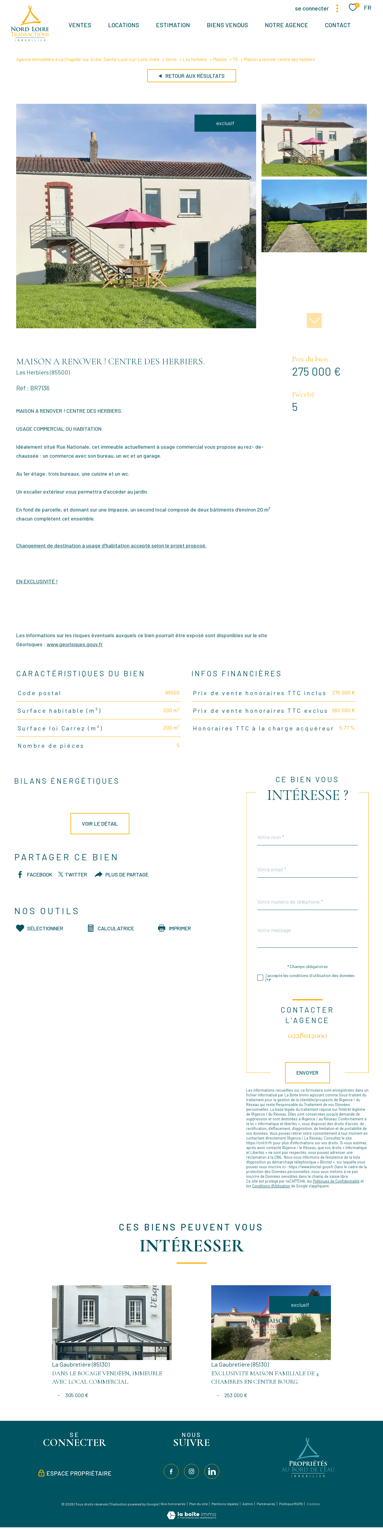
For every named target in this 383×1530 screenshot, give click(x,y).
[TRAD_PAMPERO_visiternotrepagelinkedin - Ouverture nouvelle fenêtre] (211, 1471)
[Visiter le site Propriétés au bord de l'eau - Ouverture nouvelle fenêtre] (308, 1477)
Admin (247, 1504)
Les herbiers (195, 59)
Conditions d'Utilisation (285, 1185)
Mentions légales (225, 1504)
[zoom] (136, 326)
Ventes (80, 24)
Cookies (313, 1504)
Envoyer (321, 1072)
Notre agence (286, 24)
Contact (338, 24)
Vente (171, 59)
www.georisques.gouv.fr (75, 657)
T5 (235, 59)
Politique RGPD (291, 1504)
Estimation (173, 24)
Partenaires (266, 1504)
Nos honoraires (173, 1504)
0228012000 (321, 1035)
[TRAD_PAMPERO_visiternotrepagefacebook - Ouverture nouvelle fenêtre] (171, 1471)
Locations (123, 24)
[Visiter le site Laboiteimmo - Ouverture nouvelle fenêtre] (191, 1517)
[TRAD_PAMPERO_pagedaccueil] (30, 39)
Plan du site (198, 1504)
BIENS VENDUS (227, 24)
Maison (220, 59)
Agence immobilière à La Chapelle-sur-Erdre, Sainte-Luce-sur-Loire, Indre (87, 59)
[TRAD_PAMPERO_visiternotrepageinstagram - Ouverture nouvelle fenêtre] (191, 1471)
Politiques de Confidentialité (349, 1181)
